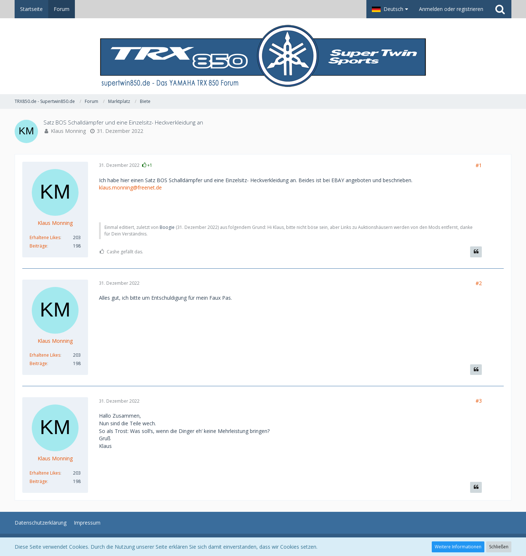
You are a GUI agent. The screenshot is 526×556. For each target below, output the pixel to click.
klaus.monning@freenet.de (130, 187)
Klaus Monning (68, 130)
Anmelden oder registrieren (451, 8)
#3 (479, 400)
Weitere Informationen (458, 547)
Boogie (167, 227)
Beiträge (38, 246)
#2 (479, 283)
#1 (479, 165)
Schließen (498, 547)
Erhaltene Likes (45, 237)
